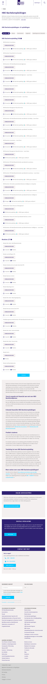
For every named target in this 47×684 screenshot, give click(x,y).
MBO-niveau (27, 627)
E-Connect (26, 649)
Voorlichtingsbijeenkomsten (8, 655)
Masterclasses (27, 613)
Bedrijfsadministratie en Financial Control (11, 617)
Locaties (26, 655)
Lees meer (23, 19)
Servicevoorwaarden (11, 601)
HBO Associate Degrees (29, 625)
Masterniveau (27, 609)
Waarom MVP (5, 647)
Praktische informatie (29, 647)
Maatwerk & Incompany (29, 645)
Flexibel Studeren (6, 657)
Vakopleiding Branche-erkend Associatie (33, 629)
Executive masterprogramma (31, 611)
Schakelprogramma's (29, 619)
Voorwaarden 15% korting (7, 645)
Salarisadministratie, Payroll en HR (9, 615)
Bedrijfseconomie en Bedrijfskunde (10, 621)
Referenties (4, 653)
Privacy (3, 674)
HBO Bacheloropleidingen (30, 621)
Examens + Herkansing (7, 649)
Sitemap (4, 676)
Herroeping (4, 671)
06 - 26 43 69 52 (11, 560)
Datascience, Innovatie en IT (8, 623)
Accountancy (5, 611)
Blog (25, 651)
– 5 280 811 (31, 474)
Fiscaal (3, 613)
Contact (26, 657)
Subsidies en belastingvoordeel (9, 643)
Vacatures (26, 653)
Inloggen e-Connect (6, 678)
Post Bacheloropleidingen (30, 615)
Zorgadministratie (6, 625)
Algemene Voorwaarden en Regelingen (10, 666)
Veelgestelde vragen (6, 664)
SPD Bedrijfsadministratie (8, 609)
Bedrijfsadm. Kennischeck (30, 643)
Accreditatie (4, 651)
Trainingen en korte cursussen (31, 633)
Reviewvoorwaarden (6, 669)
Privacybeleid (4, 601)
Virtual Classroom (6, 659)
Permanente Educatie (29, 631)
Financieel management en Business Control (12, 619)
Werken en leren (28, 641)
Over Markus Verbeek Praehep (9, 641)
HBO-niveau (27, 623)
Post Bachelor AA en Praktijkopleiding (32, 617)
